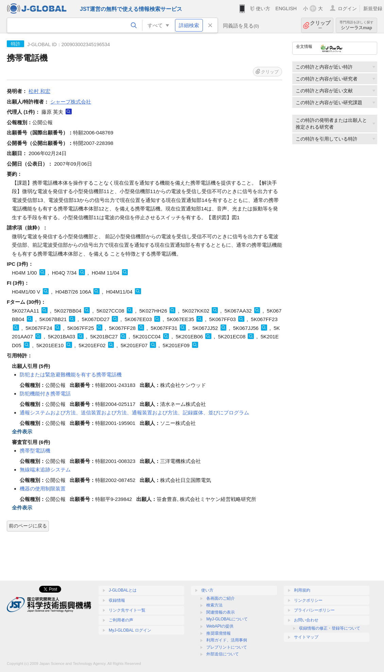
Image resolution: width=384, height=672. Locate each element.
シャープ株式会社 (70, 102)
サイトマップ (306, 637)
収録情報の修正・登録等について (329, 628)
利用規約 (302, 590)
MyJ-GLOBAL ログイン (130, 630)
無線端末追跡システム (45, 469)
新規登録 (372, 8)
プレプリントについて (226, 647)
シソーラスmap (356, 25)
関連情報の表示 (220, 612)
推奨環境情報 (218, 633)
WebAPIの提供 (219, 626)
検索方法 (214, 605)
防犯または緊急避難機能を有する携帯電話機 (71, 374)
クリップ (320, 25)
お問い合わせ (306, 620)
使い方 (263, 8)
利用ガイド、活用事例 (226, 640)
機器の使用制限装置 (43, 488)
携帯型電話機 (35, 450)
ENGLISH (286, 8)
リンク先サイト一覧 (127, 610)
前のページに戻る (28, 525)
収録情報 (117, 600)
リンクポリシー (308, 600)
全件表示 (22, 431)
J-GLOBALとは (123, 590)
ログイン (347, 8)
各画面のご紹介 (220, 598)
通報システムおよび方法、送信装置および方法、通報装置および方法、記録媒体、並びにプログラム (134, 412)
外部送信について (222, 654)
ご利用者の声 (121, 620)
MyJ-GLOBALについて (227, 619)
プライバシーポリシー (314, 610)
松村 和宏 (39, 91)
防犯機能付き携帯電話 (45, 393)
